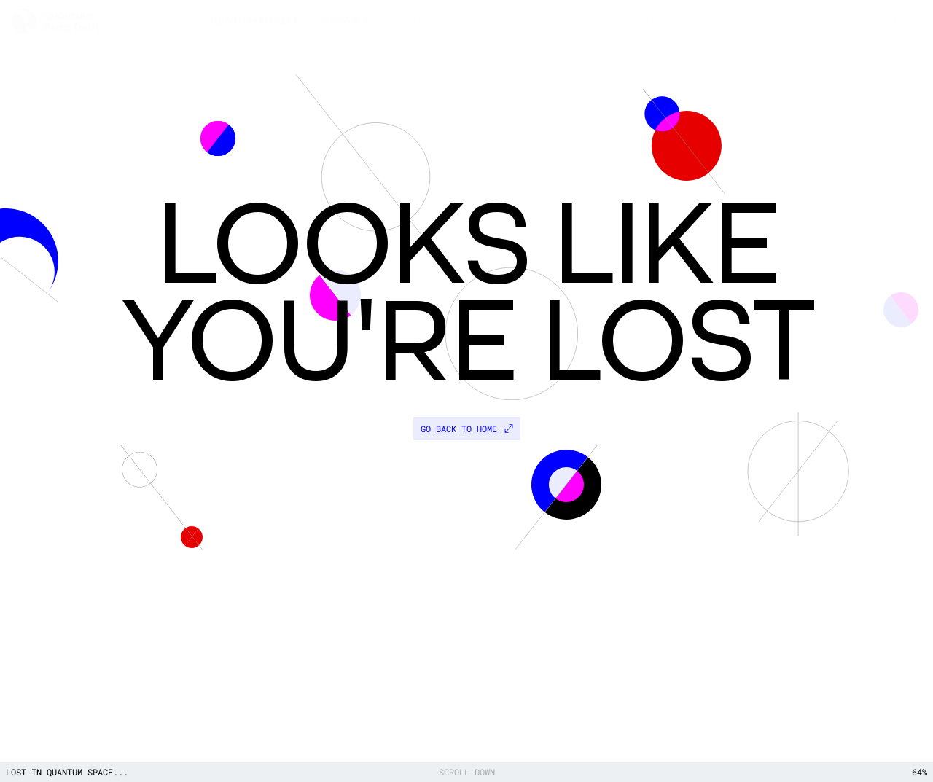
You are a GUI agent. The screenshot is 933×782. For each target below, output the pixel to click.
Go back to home (467, 428)
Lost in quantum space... (67, 772)
